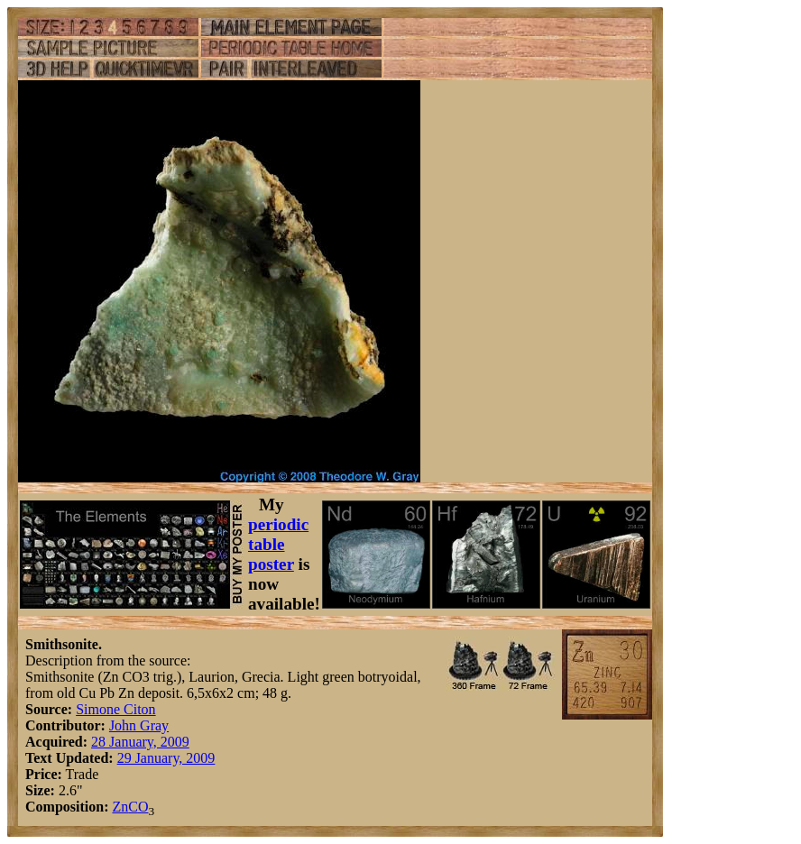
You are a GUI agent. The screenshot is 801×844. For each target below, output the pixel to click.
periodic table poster (278, 544)
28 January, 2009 (140, 741)
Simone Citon (115, 709)
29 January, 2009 (166, 758)
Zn (120, 806)
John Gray (139, 725)
